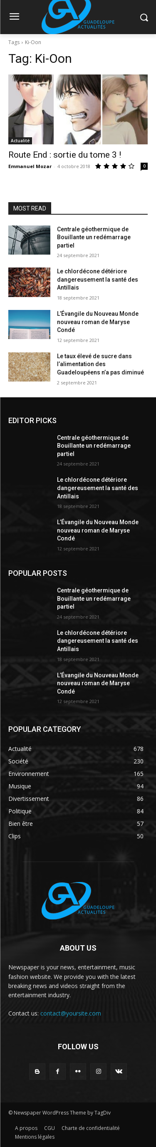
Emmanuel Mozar (30, 166)
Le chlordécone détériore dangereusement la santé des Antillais (97, 279)
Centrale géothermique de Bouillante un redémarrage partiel (94, 237)
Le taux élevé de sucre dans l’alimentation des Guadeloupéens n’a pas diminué (100, 364)
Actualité (20, 141)
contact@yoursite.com (70, 1013)
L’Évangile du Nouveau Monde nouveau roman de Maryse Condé (98, 321)
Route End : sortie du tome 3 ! (64, 155)
